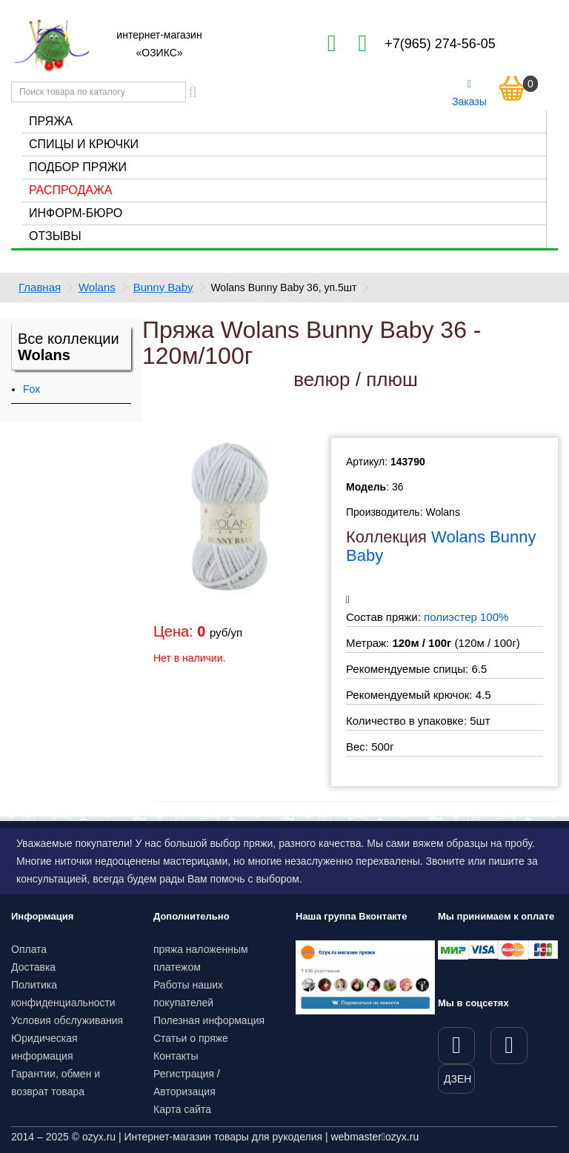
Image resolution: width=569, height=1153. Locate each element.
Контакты (175, 1056)
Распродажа (70, 190)
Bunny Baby (163, 287)
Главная (40, 287)
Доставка (33, 967)
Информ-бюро (75, 213)
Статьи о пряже (190, 1038)
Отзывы (55, 236)
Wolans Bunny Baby (441, 546)
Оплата (29, 949)
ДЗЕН (457, 1079)
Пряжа (51, 121)
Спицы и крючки (84, 144)
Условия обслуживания (67, 1020)
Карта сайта (182, 1109)
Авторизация (184, 1091)
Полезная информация (208, 1020)
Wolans (97, 287)
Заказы (469, 93)
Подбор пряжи (78, 167)
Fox (31, 389)
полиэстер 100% (466, 617)
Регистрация (183, 1074)
